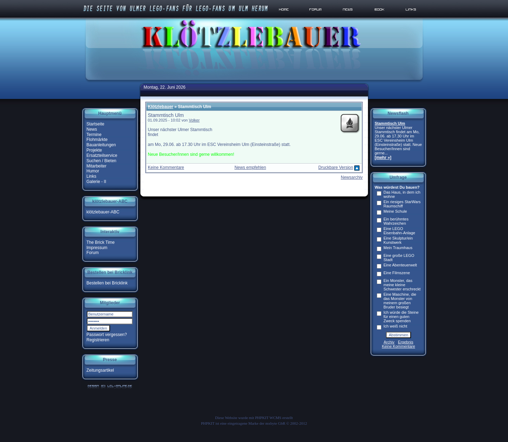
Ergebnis (405, 342)
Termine (94, 134)
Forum (92, 252)
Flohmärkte (97, 139)
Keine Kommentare (166, 167)
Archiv (389, 342)
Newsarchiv (352, 177)
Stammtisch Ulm (390, 123)
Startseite (95, 124)
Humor (92, 171)
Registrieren (97, 339)
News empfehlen (250, 167)
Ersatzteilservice (101, 155)
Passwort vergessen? (106, 334)
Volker (194, 120)
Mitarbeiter (96, 165)
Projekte (94, 150)
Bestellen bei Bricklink (107, 283)
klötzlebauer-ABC (102, 212)
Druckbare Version (335, 167)
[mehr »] (383, 157)
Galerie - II (96, 181)
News (91, 129)
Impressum (96, 247)
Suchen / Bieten (101, 160)
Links (91, 176)
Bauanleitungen (101, 144)
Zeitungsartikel (100, 370)
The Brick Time (100, 242)
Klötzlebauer (160, 106)
